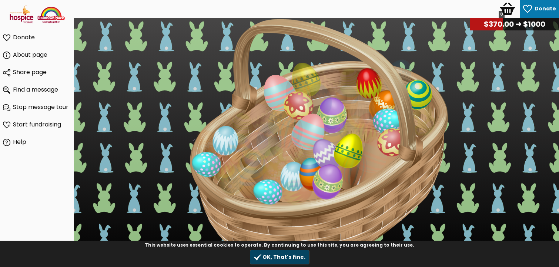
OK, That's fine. (279, 257)
